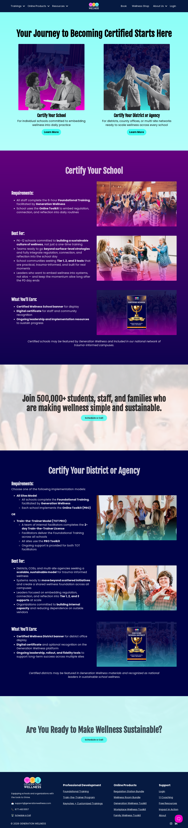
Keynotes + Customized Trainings (83, 803)
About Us (160, 6)
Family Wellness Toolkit (127, 815)
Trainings (18, 6)
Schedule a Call (23, 815)
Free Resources (168, 803)
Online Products (39, 6)
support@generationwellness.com (33, 803)
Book (124, 6)
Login (173, 6)
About (162, 815)
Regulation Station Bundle (129, 791)
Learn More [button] (51, 132)
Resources (60, 6)
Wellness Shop (140, 6)
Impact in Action (168, 809)
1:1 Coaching (166, 797)
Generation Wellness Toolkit (130, 803)
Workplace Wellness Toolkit (130, 809)
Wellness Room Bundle (127, 797)
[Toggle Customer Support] (179, 819)
